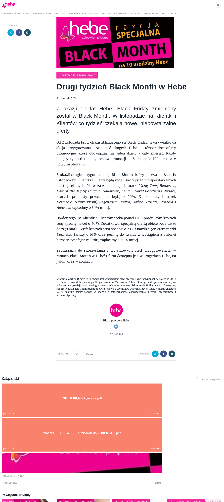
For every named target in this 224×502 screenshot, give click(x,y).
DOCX (89, 353)
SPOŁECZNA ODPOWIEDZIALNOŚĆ (121, 13)
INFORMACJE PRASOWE (15, 13)
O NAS (172, 13)
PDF (76, 353)
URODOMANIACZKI (154, 13)
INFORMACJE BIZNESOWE (83, 13)
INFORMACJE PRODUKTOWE (49, 13)
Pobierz (48, 413)
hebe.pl (62, 261)
